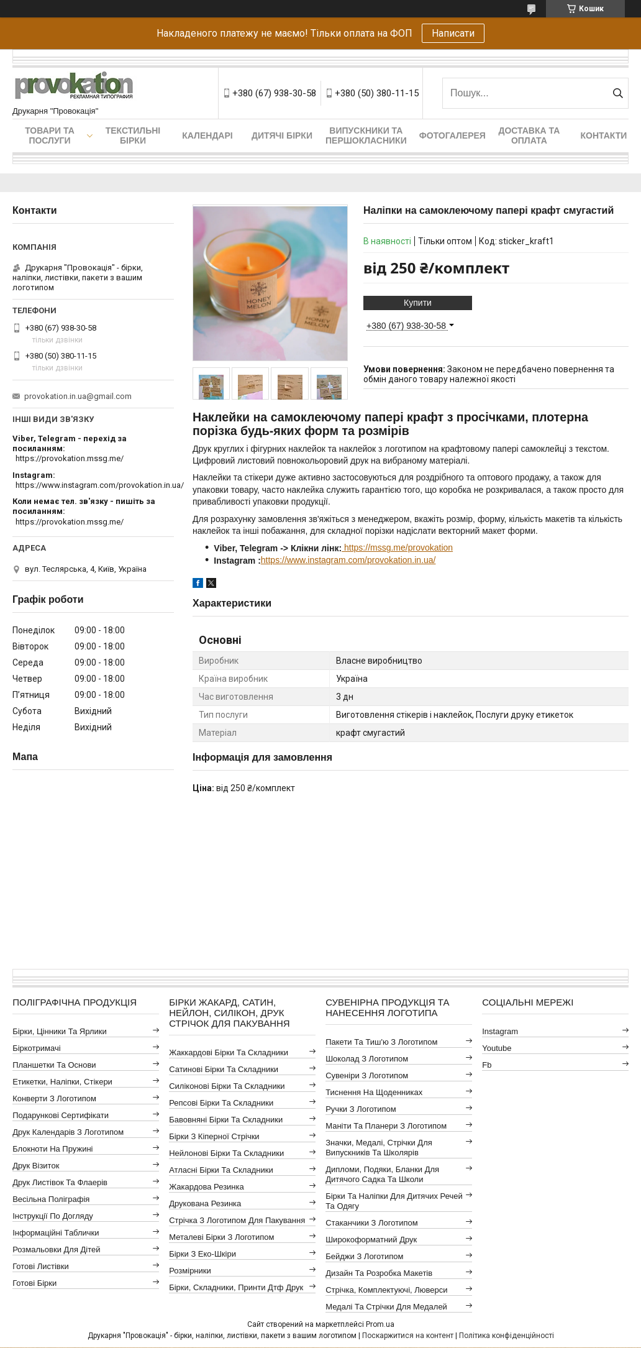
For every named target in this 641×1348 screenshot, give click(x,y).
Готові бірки (34, 1283)
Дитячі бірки (282, 135)
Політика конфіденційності (506, 1335)
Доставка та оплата (529, 135)
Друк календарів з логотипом (68, 1132)
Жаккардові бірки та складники (228, 1052)
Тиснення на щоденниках (373, 1092)
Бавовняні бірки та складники (226, 1119)
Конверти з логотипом (54, 1098)
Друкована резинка (205, 1203)
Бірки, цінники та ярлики (59, 1031)
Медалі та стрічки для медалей (386, 1306)
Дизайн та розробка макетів (378, 1273)
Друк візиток (35, 1165)
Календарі (207, 135)
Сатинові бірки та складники (223, 1069)
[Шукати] (618, 93)
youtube (496, 1048)
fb (486, 1065)
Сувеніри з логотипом (366, 1075)
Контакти (603, 135)
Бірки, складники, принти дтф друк (236, 1287)
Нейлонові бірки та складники (226, 1153)
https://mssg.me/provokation (397, 547)
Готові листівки (40, 1266)
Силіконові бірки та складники (226, 1086)
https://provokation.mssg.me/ (70, 458)
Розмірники (190, 1270)
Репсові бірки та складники (221, 1102)
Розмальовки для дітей (56, 1249)
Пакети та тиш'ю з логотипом (381, 1042)
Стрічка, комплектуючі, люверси (386, 1290)
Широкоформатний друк (371, 1239)
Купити (418, 303)
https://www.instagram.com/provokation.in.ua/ (348, 560)
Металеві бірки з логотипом (221, 1237)
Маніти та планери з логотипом (386, 1125)
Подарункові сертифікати (60, 1115)
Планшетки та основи (54, 1065)
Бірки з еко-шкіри (202, 1254)
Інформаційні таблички (55, 1232)
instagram (500, 1031)
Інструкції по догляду (52, 1216)
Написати (453, 33)
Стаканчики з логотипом (371, 1222)
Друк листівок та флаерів (59, 1182)
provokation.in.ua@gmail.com (78, 396)
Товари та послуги (50, 135)
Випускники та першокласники (366, 135)
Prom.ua (380, 1324)
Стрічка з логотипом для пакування (237, 1220)
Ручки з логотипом (360, 1109)
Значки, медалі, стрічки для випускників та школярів (378, 1147)
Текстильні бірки (133, 135)
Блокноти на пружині (52, 1148)
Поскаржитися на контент (407, 1335)
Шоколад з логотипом (366, 1058)
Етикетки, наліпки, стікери (62, 1081)
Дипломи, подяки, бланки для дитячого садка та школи (382, 1174)
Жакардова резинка (206, 1186)
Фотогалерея (452, 135)
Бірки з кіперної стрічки (214, 1136)
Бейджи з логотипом (364, 1256)
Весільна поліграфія (50, 1199)
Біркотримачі (36, 1048)
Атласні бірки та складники (221, 1170)
